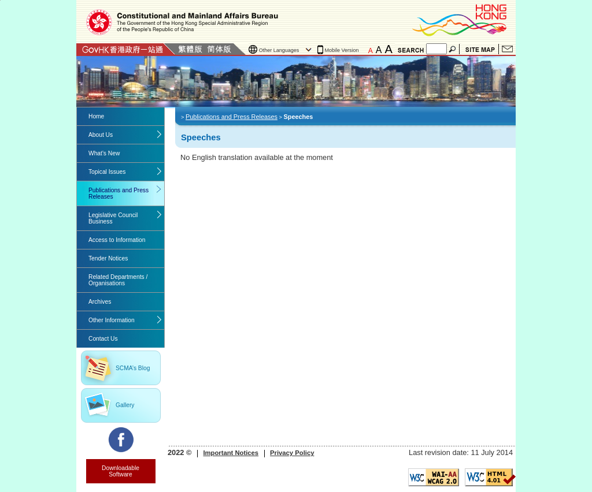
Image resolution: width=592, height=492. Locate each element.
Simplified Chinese (219, 49)
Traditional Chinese (190, 49)
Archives (99, 302)
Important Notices (230, 452)
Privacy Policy (292, 452)
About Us (100, 135)
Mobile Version (342, 50)
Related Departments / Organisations (117, 280)
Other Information (111, 320)
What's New (104, 153)
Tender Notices (108, 258)
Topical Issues (106, 172)
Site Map (480, 49)
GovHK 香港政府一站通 (125, 49)
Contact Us (507, 49)
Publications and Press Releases (118, 193)
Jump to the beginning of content (0, 0)
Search (453, 49)
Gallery (125, 405)
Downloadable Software (120, 471)
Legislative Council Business (113, 218)
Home (96, 116)
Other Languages (279, 50)
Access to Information (116, 240)
